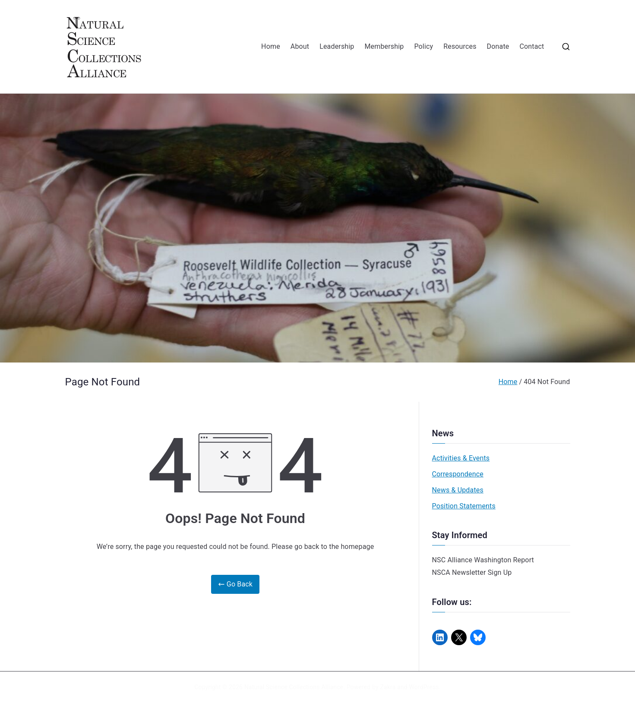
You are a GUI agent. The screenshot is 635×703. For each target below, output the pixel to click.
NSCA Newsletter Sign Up (472, 572)
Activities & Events (461, 458)
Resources (459, 46)
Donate (498, 46)
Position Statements (464, 506)
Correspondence (457, 474)
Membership (384, 46)
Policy (423, 46)
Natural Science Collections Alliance (294, 687)
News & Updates (457, 490)
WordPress (424, 687)
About (300, 46)
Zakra (387, 687)
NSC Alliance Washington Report (483, 560)
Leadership (336, 46)
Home (270, 46)
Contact (531, 46)
